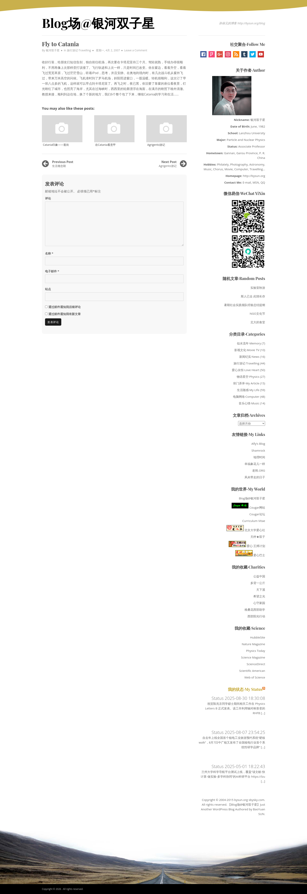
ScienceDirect (256, 664)
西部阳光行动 (256, 616)
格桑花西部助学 (255, 609)
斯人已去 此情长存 (253, 296)
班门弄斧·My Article (246, 383)
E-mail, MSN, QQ (254, 182)
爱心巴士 (250, 555)
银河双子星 (53, 50)
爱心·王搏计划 (247, 546)
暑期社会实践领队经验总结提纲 (244, 305)
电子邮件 (52, 271)
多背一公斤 (257, 583)
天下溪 (260, 589)
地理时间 (259, 457)
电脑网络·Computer (246, 397)
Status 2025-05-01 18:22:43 (238, 766)
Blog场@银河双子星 (98, 22)
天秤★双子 (257, 537)
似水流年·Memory (249, 343)
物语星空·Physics (248, 377)
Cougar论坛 (257, 514)
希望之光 (259, 596)
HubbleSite (257, 637)
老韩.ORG (258, 470)
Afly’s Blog (258, 444)
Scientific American (252, 671)
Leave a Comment (135, 50)
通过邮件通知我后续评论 (64, 307)
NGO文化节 (257, 313)
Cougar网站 (248, 507)
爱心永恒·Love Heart (245, 370)
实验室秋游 (257, 288)
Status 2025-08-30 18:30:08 (238, 698)
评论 (48, 198)
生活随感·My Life (248, 390)
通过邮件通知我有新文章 (64, 314)
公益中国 (259, 576)
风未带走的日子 (255, 477)
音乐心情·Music (249, 403)
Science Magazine (253, 657)
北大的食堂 (257, 322)
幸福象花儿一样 (255, 464)
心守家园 (259, 603)
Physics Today (255, 651)
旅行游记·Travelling (79, 50)
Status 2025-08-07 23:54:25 (238, 732)
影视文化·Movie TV (246, 350)
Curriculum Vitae (253, 521)
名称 (49, 253)
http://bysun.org (254, 176)
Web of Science (254, 677)
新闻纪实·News (249, 357)
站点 (48, 289)
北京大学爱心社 (246, 530)
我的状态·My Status (245, 689)
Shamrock (258, 450)
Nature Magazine (253, 644)
